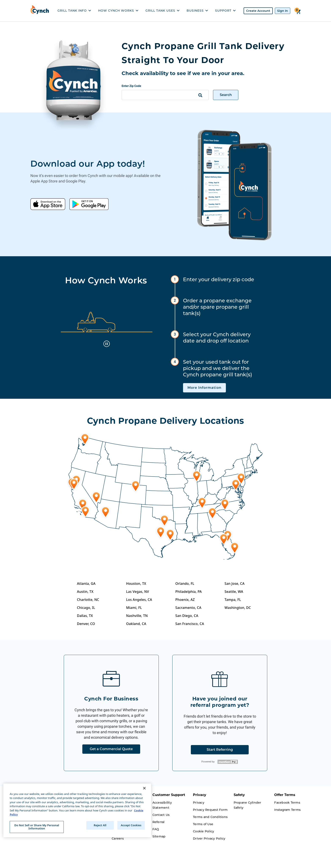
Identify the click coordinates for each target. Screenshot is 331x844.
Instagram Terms (287, 810)
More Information (204, 388)
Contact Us (161, 815)
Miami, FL (134, 607)
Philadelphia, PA (188, 591)
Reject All (100, 825)
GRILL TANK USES (162, 10)
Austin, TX (85, 591)
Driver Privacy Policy (209, 838)
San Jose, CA (235, 583)
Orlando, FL (184, 583)
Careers (118, 838)
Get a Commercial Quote (111, 749)
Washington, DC (238, 607)
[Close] (144, 788)
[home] (40, 10)
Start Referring (220, 750)
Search (226, 95)
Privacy (198, 802)
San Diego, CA (186, 615)
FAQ (155, 829)
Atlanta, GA (86, 583)
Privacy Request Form (210, 810)
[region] (77, 810)
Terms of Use (203, 824)
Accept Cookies (131, 825)
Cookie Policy (203, 831)
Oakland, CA (136, 623)
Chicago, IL (86, 607)
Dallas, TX (85, 615)
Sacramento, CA (188, 607)
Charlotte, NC (88, 599)
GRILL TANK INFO (74, 10)
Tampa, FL (233, 599)
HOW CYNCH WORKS (118, 10)
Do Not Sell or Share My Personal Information (36, 826)
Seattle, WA (234, 591)
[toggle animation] (106, 344)
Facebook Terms (287, 802)
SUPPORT (225, 10)
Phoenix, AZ (185, 599)
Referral (158, 822)
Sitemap (159, 836)
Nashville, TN (137, 615)
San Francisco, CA (189, 623)
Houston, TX (136, 583)
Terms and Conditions (210, 817)
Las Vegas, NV (137, 591)
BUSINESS (197, 10)
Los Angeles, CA (139, 599)
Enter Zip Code (131, 86)
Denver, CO (86, 623)
